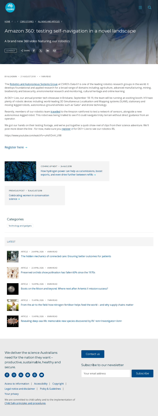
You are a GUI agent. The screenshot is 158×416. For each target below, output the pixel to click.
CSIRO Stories (27, 21)
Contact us (93, 333)
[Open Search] (149, 8)
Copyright (58, 363)
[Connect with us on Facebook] (7, 354)
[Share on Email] (54, 50)
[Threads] (34, 354)
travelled (55, 111)
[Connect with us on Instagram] (14, 354)
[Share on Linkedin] (47, 50)
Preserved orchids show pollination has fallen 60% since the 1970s (58, 252)
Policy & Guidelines (50, 368)
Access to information (17, 363)
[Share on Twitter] (40, 50)
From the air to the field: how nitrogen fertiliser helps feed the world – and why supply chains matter (77, 284)
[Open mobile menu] (140, 8)
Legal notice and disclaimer (20, 368)
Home (7, 21)
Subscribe (142, 353)
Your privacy (12, 373)
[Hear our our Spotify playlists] (27, 354)
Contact (10, 50)
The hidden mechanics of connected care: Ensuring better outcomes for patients (66, 236)
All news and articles (49, 21)
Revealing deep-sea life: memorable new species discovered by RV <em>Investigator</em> (71, 300)
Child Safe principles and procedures (25, 382)
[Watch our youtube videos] (41, 354)
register (67, 129)
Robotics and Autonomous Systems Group (34, 84)
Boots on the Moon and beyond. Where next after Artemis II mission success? (64, 268)
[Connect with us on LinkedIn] (21, 354)
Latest (11, 221)
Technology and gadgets (20, 205)
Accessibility (40, 363)
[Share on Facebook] (33, 50)
